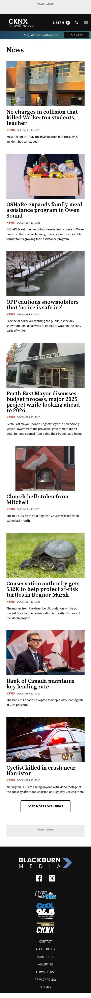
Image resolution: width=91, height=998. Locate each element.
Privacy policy (45, 980)
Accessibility (45, 949)
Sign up (76, 35)
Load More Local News (45, 806)
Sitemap (45, 987)
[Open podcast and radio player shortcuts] (61, 22)
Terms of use (45, 972)
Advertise (45, 964)
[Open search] (76, 22)
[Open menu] (86, 22)
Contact (45, 941)
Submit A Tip (45, 957)
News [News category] (10, 130)
